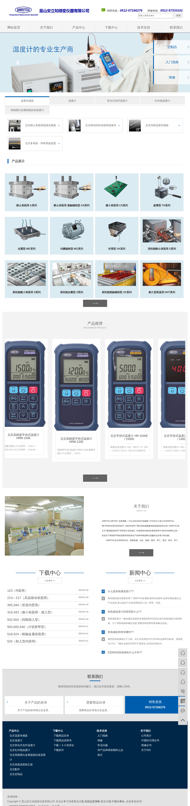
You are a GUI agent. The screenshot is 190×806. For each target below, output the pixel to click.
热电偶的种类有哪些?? (121, 632)
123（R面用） (17, 590)
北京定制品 (16, 774)
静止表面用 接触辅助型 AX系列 (71, 205)
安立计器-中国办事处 (113, 801)
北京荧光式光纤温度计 (22, 745)
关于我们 (46, 27)
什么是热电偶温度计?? (121, 592)
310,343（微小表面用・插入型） (30, 612)
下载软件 (59, 750)
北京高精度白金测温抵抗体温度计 (28, 757)
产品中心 (78, 27)
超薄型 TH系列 (161, 205)
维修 (172, 77)
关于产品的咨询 (36, 702)
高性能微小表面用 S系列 (27, 292)
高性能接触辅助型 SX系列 (117, 292)
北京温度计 (16, 740)
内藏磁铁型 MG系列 (71, 248)
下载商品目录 (61, 735)
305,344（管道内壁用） (24, 605)
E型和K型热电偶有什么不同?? (125, 653)
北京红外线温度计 (20, 750)
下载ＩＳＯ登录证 (64, 745)
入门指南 (172, 62)
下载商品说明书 (63, 740)
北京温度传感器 (19, 735)
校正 (100, 755)
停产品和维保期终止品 (110, 750)
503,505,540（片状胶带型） (27, 627)
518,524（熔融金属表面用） (27, 634)
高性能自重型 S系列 (71, 292)
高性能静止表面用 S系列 (162, 248)
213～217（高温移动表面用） (28, 598)
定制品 (172, 47)
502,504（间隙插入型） (24, 619)
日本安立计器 (76, 801)
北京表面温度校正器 (21, 764)
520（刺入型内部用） (22, 641)
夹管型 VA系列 (116, 248)
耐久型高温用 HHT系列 (162, 292)
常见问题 (102, 745)
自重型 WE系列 (26, 248)
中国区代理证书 (150, 740)
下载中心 (111, 27)
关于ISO (146, 750)
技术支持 (143, 27)
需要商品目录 (96, 702)
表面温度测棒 (92, 801)
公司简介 (146, 735)
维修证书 (146, 745)
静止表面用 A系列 (26, 205)
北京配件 (15, 769)
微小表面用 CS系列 (117, 205)
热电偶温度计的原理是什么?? (124, 612)
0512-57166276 (155, 704)
